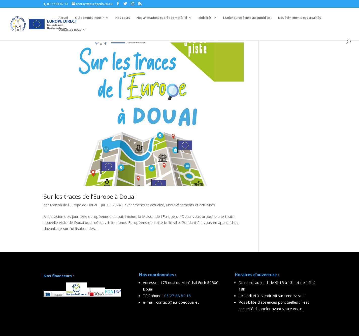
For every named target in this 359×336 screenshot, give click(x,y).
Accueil (63, 18)
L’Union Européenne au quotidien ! (247, 18)
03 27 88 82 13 (177, 295)
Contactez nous (69, 30)
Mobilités (205, 18)
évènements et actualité (144, 205)
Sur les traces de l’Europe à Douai (90, 196)
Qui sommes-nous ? (89, 18)
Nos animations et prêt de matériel (162, 18)
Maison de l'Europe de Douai (73, 205)
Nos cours (122, 18)
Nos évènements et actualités (299, 18)
